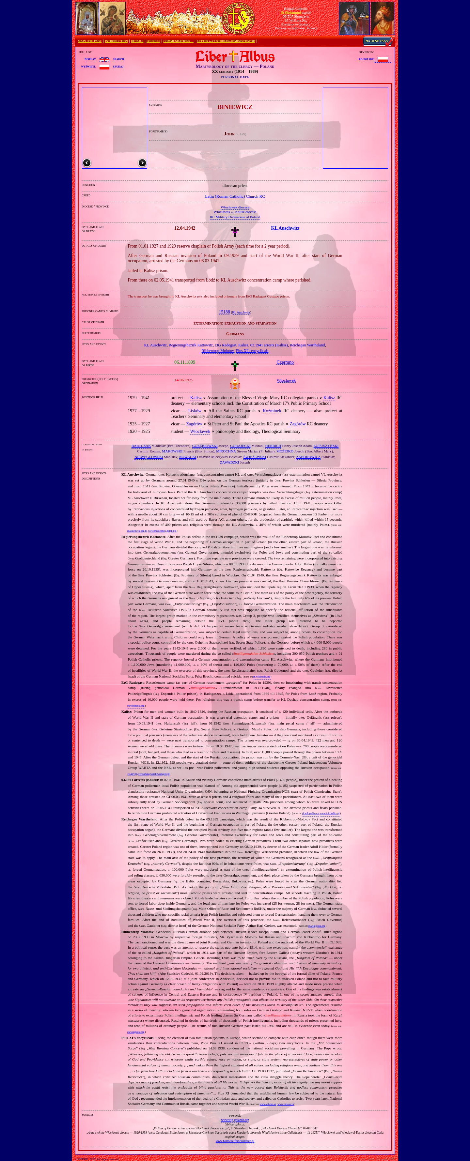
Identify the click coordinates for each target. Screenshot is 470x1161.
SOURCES (153, 41)
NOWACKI (187, 457)
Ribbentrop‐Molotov (218, 350)
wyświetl (88, 66)
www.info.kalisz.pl (329, 813)
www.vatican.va (268, 1104)
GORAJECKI (240, 446)
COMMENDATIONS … (179, 41)
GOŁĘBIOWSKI (205, 446)
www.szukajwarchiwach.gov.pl (153, 773)
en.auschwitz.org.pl (137, 530)
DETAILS (137, 41)
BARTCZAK (141, 446)
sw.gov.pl (132, 773)
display (90, 59)
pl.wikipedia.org (310, 813)
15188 (224, 312)
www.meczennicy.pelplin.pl (162, 530)
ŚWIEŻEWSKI (254, 457)
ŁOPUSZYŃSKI (326, 446)
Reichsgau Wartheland (307, 345)
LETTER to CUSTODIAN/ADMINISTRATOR (226, 41)
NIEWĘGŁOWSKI (148, 457)
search (118, 59)
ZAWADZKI (229, 462)
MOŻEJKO (284, 451)
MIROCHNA (226, 451)
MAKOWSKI (172, 451)
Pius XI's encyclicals (252, 350)
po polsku (366, 59)
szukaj (118, 66)
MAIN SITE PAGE (90, 41)
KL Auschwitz (241, 312)
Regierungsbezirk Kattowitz (191, 345)
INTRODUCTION (116, 41)
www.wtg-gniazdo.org (235, 1120)
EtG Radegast (225, 345)
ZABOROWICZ (308, 457)
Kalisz (243, 345)
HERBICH (273, 446)
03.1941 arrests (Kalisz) (269, 345)
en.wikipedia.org (261, 676)
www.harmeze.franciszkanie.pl (235, 1141)
